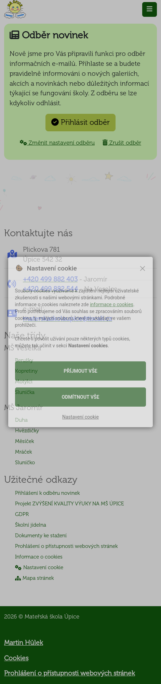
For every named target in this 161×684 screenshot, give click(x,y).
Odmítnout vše (80, 397)
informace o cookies (111, 304)
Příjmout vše (80, 371)
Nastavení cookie (80, 417)
